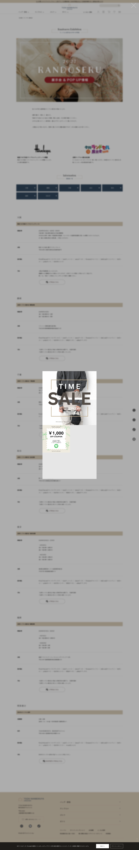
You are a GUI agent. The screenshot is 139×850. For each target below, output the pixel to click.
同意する (102, 846)
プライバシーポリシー (116, 846)
